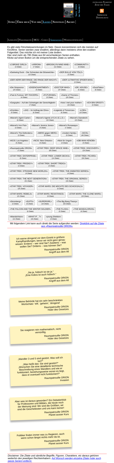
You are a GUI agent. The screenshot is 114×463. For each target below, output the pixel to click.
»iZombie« (14, 111)
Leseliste (12, 40)
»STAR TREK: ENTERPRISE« (23, 157)
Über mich (23, 21)
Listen (47, 21)
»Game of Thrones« (69, 96)
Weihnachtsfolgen (73, 40)
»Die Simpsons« (17, 88)
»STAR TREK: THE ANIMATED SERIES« (70, 172)
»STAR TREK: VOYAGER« (22, 187)
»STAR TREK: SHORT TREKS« (52, 164)
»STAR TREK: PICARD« (85, 157)
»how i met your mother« (71, 103)
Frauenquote (25, 40)
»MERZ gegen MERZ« (47, 134)
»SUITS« (30, 202)
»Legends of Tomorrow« (64, 111)
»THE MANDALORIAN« (83, 210)
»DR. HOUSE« (81, 88)
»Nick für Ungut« (64, 141)
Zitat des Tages (102, 4)
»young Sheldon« (53, 218)
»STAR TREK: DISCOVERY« (86, 149)
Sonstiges (58, 21)
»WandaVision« (16, 218)
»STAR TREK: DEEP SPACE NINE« (53, 149)
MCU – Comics (41, 40)
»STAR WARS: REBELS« (21, 195)
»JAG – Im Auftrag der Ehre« (36, 111)
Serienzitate (56, 40)
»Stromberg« (15, 202)
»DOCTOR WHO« (62, 88)
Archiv (70, 21)
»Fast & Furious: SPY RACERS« (24, 96)
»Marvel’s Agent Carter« (20, 119)
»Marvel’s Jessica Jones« (42, 126)
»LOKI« (83, 111)
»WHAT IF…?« (34, 218)
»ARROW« (36, 65)
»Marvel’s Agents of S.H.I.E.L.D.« (50, 119)
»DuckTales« (98, 88)
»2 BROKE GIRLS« (18, 65)
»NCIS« (85, 134)
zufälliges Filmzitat (102, 2)
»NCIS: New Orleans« (42, 141)
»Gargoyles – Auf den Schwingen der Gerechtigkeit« (33, 103)
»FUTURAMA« (49, 96)
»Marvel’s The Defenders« (21, 134)
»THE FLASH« (62, 210)
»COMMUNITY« (81, 65)
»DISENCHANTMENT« (39, 88)
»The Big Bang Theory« (67, 202)
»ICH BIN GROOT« (95, 103)
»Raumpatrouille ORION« (21, 149)
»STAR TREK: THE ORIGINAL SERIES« (70, 180)
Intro (11, 21)
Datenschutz (102, 17)
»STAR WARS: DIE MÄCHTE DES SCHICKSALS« (60, 187)
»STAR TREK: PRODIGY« (21, 164)
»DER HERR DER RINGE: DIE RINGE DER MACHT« (33, 81)
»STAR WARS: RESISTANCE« (50, 195)
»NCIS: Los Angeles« (19, 141)
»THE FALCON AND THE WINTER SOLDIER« (30, 210)
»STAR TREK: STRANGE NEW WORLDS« (29, 172)
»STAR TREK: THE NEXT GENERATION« (28, 180)
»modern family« (69, 134)
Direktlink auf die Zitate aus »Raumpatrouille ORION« (72, 224)
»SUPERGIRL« (45, 202)
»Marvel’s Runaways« (68, 126)
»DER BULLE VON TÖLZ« (71, 73)
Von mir (36, 21)
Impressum (102, 15)
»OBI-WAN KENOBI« (85, 141)
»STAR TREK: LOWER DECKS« (55, 157)
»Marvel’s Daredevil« (78, 119)
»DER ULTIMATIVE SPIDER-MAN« (77, 81)
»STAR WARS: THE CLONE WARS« (85, 195)
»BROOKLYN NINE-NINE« (58, 65)
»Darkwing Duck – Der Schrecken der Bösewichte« (32, 73)
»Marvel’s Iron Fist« (18, 126)
